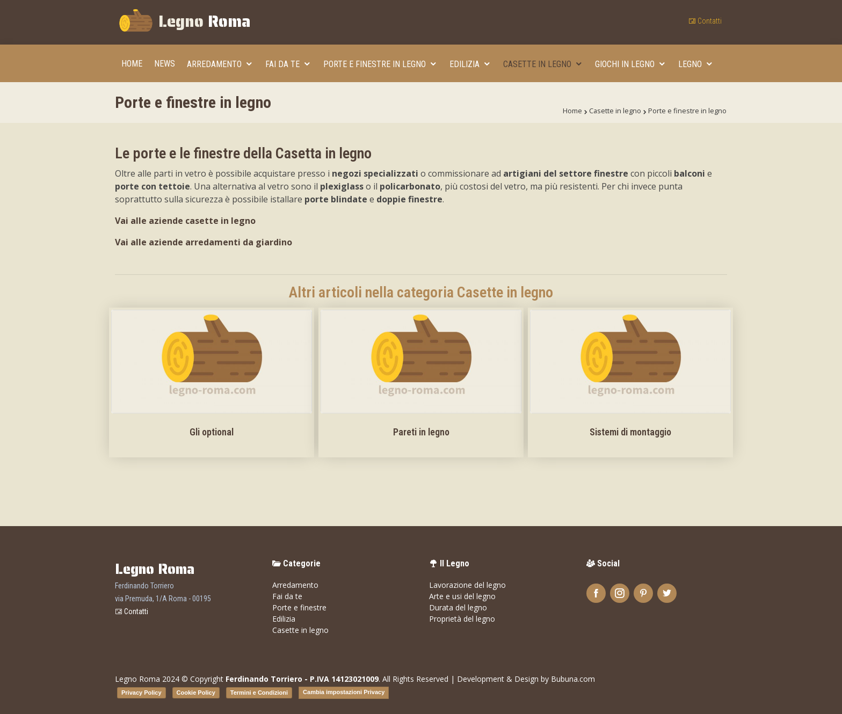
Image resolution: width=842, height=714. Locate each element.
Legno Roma (137, 679)
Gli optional (212, 432)
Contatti (705, 21)
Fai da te (283, 64)
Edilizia (465, 64)
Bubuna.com (573, 679)
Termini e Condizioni (259, 692)
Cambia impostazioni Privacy (343, 692)
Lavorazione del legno (467, 585)
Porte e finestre (299, 607)
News (164, 64)
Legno (184, 22)
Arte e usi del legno (462, 596)
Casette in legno (538, 64)
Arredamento (215, 64)
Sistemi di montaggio (630, 432)
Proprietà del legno (462, 619)
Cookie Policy (196, 692)
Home (131, 64)
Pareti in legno (421, 432)
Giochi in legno (626, 64)
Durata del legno (458, 607)
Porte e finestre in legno (375, 64)
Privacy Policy (141, 692)
